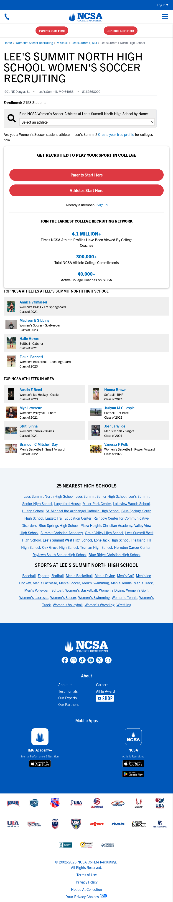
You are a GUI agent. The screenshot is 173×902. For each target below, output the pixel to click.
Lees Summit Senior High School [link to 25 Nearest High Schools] (101, 496)
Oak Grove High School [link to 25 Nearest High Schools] (60, 547)
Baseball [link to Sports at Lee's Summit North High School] (29, 575)
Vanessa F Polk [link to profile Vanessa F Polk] (116, 444)
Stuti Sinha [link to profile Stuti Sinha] (29, 426)
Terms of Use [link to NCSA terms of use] (86, 874)
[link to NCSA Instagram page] (73, 660)
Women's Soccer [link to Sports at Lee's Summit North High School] (63, 597)
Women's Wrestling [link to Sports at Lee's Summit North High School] (99, 604)
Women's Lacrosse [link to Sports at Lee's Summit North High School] (33, 597)
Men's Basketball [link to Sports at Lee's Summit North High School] (79, 575)
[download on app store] (40, 763)
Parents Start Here (52, 31)
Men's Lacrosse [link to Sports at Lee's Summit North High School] (45, 583)
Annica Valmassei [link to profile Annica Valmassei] (33, 302)
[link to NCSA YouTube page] (90, 660)
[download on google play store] (133, 774)
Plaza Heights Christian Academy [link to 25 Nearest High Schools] (106, 525)
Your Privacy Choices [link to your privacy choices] (82, 896)
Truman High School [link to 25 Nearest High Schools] (96, 547)
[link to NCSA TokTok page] (82, 660)
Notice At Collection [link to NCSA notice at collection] (86, 889)
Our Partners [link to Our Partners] (68, 704)
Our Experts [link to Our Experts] (67, 697)
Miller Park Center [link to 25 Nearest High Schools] (97, 503)
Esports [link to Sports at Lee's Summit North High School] (43, 575)
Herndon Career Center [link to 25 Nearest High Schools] (132, 547)
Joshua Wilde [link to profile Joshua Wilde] (114, 426)
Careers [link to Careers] (102, 684)
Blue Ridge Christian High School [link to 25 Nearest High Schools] (114, 554)
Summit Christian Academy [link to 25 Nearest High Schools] (62, 532)
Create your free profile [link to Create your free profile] (116, 134)
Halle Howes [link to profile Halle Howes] (29, 338)
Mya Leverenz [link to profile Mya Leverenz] (31, 407)
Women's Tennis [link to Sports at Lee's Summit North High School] (124, 597)
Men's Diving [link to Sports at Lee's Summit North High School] (105, 575)
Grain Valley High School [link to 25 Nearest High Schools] (104, 532)
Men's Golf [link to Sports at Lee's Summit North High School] (125, 575)
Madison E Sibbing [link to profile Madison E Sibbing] (34, 320)
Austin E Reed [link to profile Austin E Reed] (31, 389)
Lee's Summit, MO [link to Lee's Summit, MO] (84, 43)
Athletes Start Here (120, 31)
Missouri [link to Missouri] (62, 43)
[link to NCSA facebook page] (64, 660)
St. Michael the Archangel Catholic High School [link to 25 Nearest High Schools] (82, 510)
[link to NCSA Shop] (105, 698)
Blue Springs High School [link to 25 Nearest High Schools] (59, 525)
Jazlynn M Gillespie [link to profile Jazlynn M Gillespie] (119, 407)
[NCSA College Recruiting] (86, 17)
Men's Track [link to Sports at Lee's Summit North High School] (143, 583)
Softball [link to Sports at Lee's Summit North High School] (57, 590)
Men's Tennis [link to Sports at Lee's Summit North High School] (121, 583)
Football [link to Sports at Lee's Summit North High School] (57, 575)
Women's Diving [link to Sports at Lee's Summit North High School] (111, 590)
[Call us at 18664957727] (7, 16)
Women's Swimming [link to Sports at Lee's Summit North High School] (94, 597)
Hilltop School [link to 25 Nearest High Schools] (33, 510)
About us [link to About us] (65, 684)
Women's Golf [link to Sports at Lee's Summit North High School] (137, 590)
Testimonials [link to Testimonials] (68, 691)
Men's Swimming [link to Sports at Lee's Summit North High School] (95, 583)
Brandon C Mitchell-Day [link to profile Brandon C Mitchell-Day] (39, 444)
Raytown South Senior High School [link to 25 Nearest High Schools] (59, 554)
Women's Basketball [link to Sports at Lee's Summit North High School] (81, 590)
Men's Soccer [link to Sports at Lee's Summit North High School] (69, 583)
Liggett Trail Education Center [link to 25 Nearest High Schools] (68, 518)
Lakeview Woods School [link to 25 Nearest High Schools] (131, 503)
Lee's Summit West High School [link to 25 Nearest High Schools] (67, 540)
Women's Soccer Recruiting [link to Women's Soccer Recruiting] (34, 43)
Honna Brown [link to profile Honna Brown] (115, 389)
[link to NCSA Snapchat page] (108, 660)
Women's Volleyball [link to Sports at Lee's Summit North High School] (68, 604)
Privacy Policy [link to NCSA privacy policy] (86, 882)
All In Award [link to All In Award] (105, 691)
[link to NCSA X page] (99, 660)
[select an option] (87, 122)
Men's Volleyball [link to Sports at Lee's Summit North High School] (36, 590)
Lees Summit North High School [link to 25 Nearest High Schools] (49, 496)
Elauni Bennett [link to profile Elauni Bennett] (31, 356)
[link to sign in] (102, 204)
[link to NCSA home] (86, 646)
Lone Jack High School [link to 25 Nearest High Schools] (111, 540)
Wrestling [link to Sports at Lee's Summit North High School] (124, 604)
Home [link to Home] (8, 43)
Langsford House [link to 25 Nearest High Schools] (67, 503)
